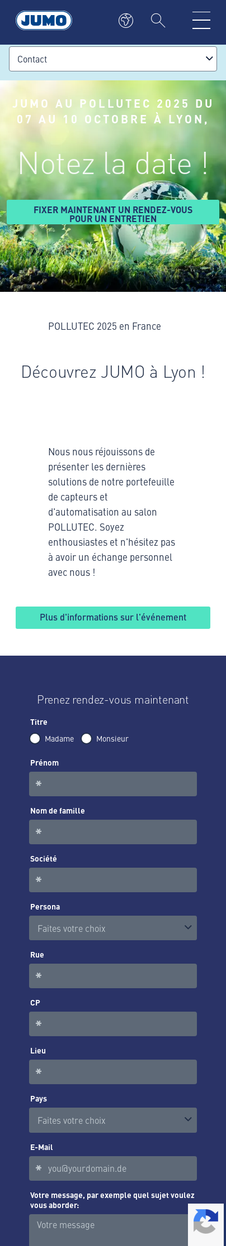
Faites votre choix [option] (71, 928)
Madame (59, 738)
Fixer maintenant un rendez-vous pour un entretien (113, 213)
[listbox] (113, 928)
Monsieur (112, 738)
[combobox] (113, 58)
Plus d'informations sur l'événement (113, 616)
